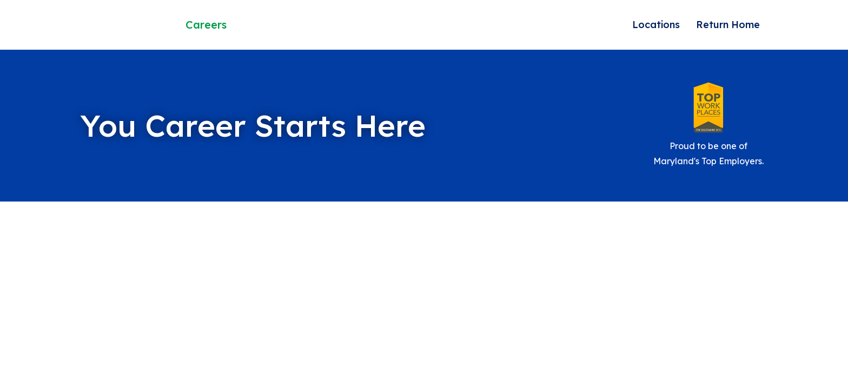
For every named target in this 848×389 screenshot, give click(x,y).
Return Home (728, 24)
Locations (656, 24)
